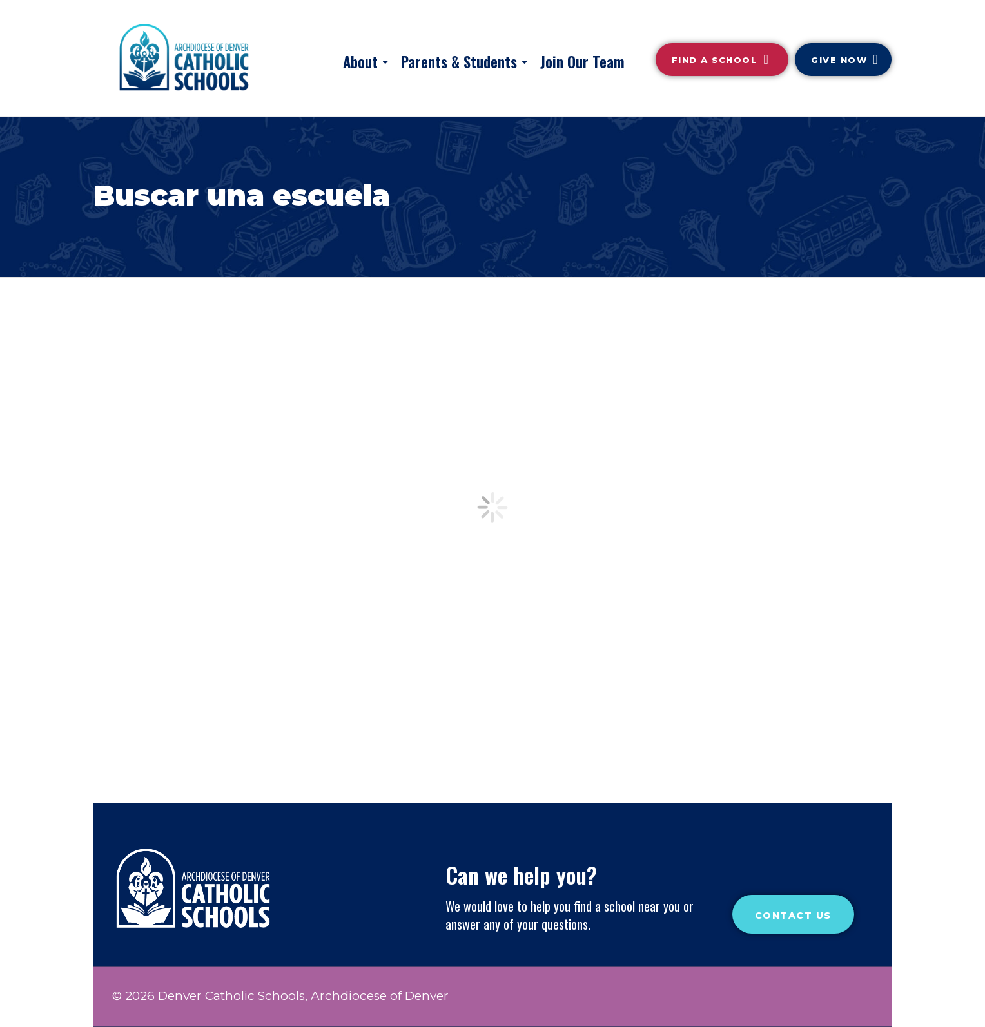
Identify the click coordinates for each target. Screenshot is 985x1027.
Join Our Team (582, 62)
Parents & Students (459, 62)
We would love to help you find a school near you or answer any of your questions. (569, 915)
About (360, 62)
